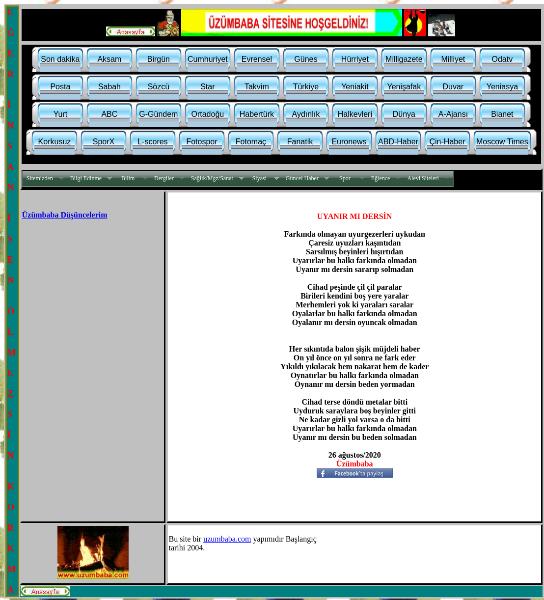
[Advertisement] (85, 291)
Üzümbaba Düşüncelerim (65, 215)
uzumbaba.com (227, 539)
